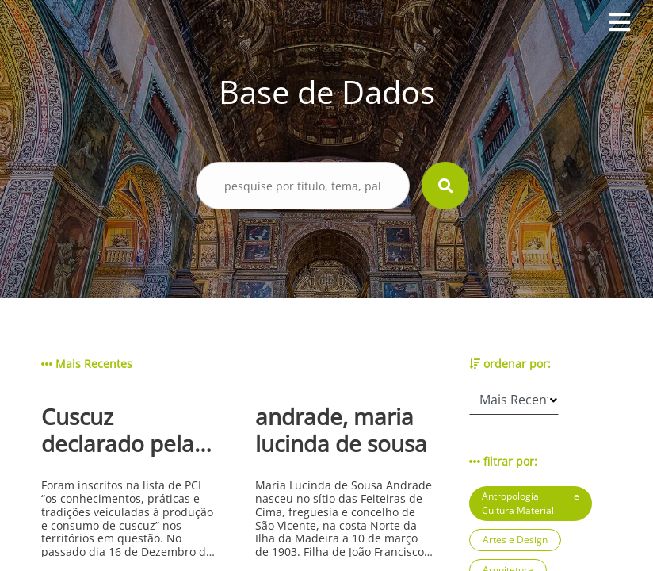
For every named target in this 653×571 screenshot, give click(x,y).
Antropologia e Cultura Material (530, 503)
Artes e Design (515, 539)
